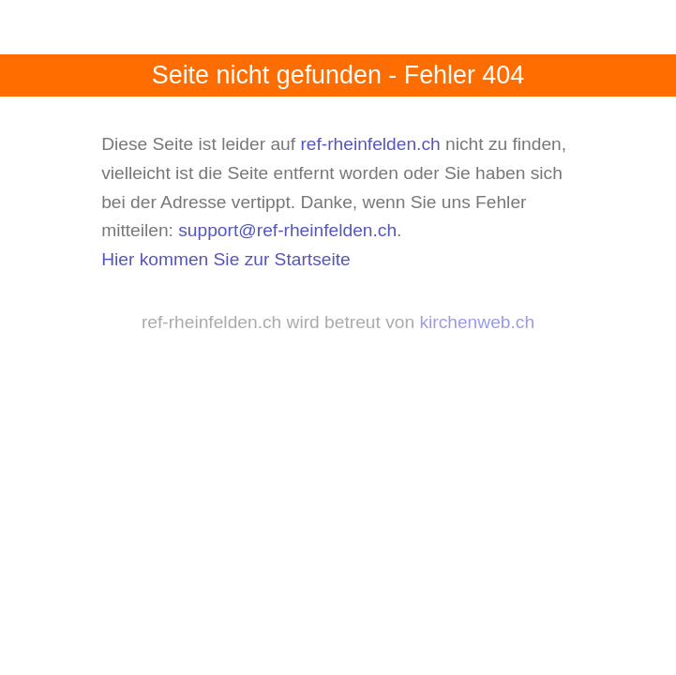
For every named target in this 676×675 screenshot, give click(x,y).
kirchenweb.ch (476, 322)
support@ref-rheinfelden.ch (287, 230)
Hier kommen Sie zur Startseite (226, 259)
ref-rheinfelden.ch (370, 144)
